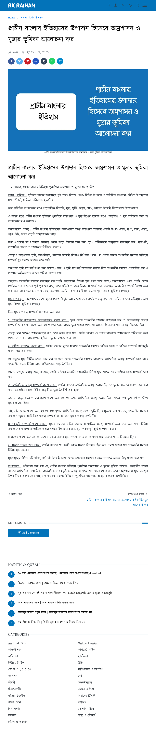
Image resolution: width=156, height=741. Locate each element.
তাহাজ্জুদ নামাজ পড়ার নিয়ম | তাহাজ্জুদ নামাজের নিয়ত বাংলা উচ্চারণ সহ (55, 612)
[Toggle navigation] (144, 5)
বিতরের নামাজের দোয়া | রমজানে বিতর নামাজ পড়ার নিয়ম (48, 583)
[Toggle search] (137, 5)
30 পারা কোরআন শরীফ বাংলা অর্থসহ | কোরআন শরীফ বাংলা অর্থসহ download (59, 573)
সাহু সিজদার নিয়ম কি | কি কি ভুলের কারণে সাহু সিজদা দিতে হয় (51, 622)
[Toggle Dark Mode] (130, 5)
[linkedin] (122, 5)
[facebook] (109, 5)
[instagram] (115, 5)
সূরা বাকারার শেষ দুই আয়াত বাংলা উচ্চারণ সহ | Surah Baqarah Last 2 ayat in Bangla (65, 593)
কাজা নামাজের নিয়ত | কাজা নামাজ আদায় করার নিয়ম (46, 603)
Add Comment (28, 533)
